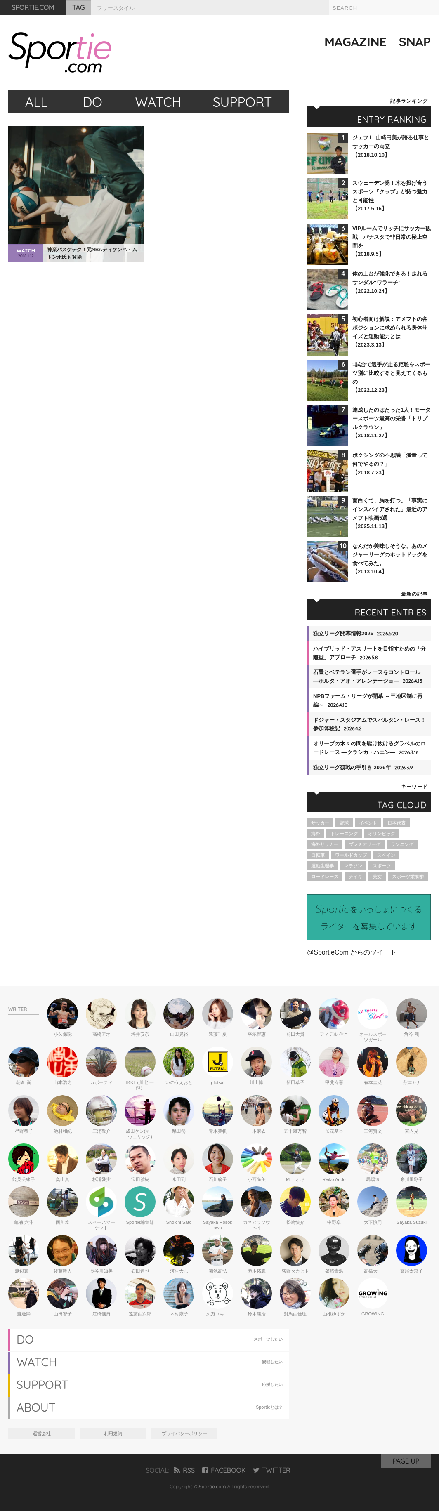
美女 (377, 876)
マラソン (353, 865)
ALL (36, 102)
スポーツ (382, 865)
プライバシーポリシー (184, 1433)
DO (92, 102)
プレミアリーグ (364, 844)
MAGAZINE (355, 42)
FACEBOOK (223, 1470)
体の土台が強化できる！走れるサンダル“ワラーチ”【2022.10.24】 (389, 282)
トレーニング (344, 833)
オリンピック (381, 833)
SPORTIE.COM (33, 7)
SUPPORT (242, 102)
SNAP (415, 42)
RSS (184, 1470)
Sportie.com (212, 1486)
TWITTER (271, 1470)
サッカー (320, 822)
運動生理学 (322, 865)
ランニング (402, 844)
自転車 (318, 855)
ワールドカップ (351, 855)
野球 (344, 822)
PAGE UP (406, 1461)
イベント (368, 822)
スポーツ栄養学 (408, 876)
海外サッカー (324, 844)
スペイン (386, 855)
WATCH (158, 102)
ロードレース (324, 876)
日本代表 (396, 822)
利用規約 (113, 1433)
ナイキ (355, 876)
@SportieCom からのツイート (352, 952)
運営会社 (42, 1433)
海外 (315, 833)
